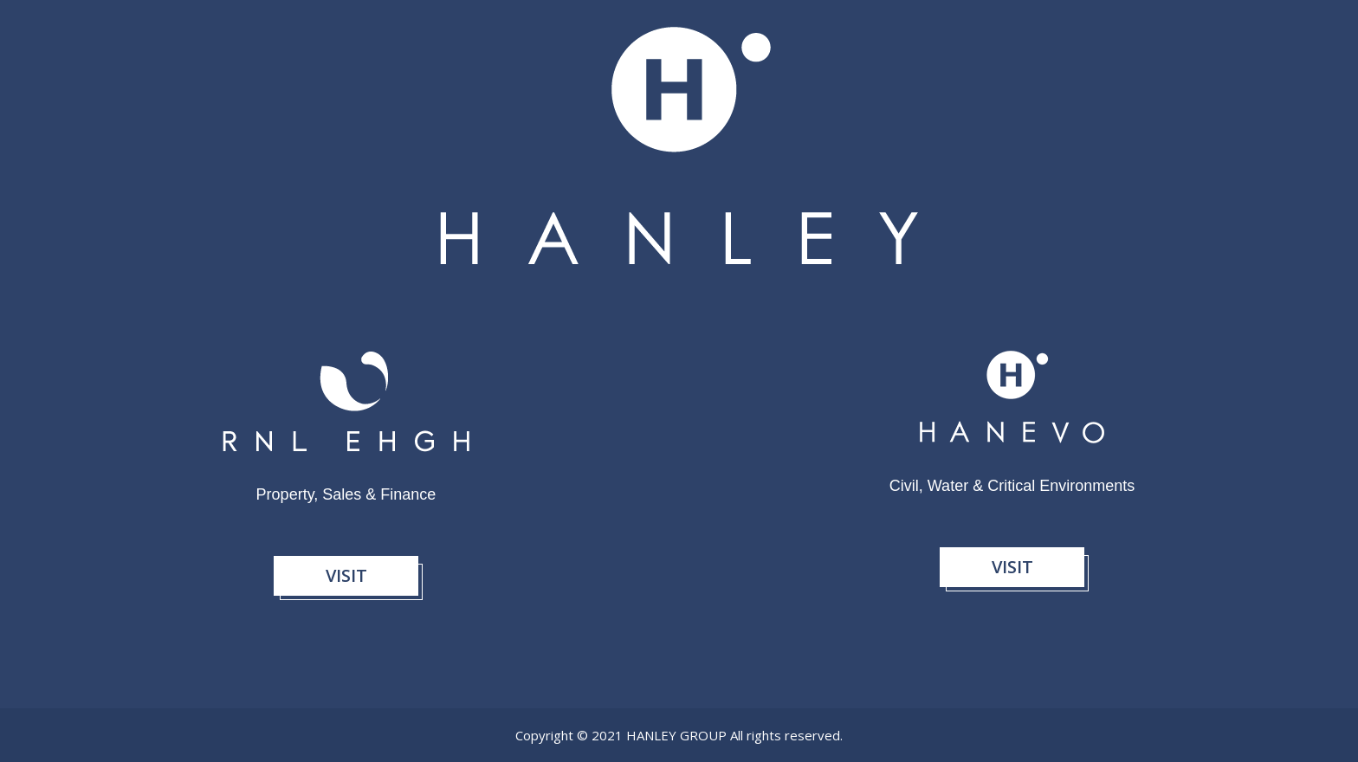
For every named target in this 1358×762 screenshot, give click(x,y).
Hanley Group (678, 735)
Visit (346, 575)
